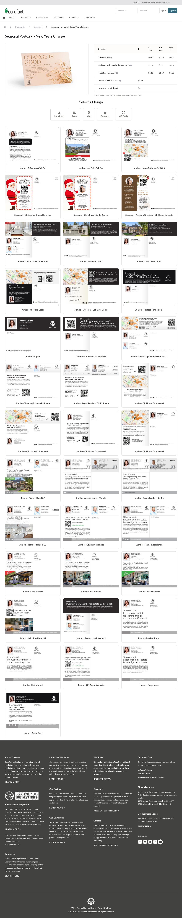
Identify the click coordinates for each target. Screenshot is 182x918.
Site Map (107, 908)
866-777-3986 (144, 774)
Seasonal (38, 27)
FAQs (73, 908)
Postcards (20, 27)
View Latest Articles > (106, 810)
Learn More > (13, 782)
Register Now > (103, 779)
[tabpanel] (46, 69)
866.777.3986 (149, 2)
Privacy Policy (97, 908)
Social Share (58, 17)
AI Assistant (26, 17)
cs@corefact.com (162, 2)
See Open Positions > (106, 845)
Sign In (163, 10)
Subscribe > (144, 826)
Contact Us (138, 2)
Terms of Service (83, 908)
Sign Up (172, 10)
